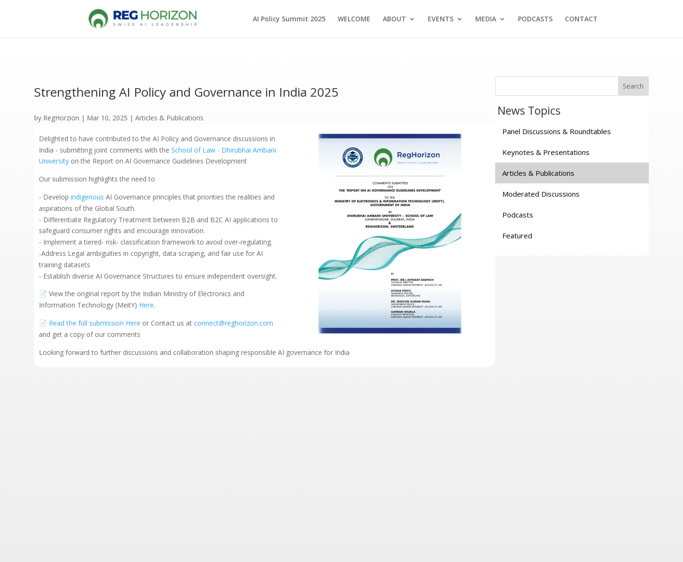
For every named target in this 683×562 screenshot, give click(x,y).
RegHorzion (61, 117)
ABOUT (394, 19)
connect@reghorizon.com (233, 322)
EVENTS (440, 19)
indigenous (87, 196)
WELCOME (354, 19)
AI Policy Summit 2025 (289, 19)
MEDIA (485, 19)
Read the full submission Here (94, 322)
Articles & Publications (169, 117)
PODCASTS (535, 19)
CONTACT (581, 19)
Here (146, 304)
